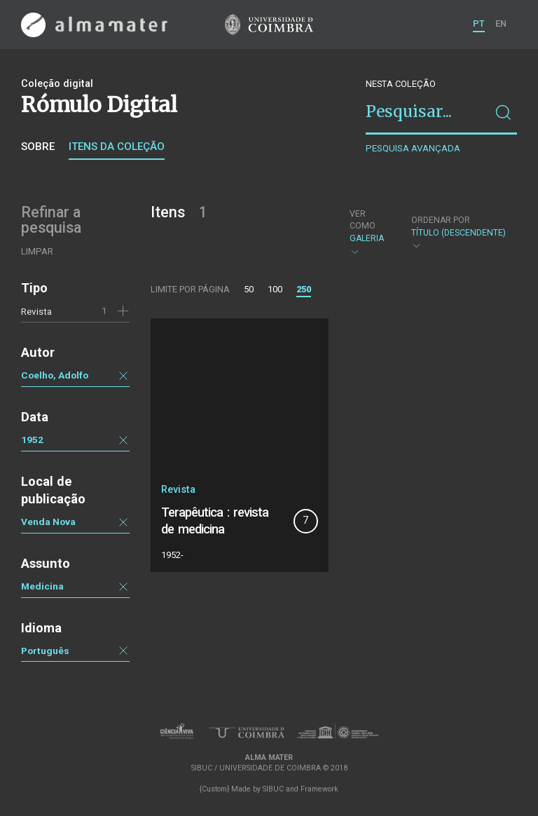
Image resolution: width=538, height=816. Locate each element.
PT (479, 23)
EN (500, 23)
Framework (319, 789)
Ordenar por (440, 220)
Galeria (368, 232)
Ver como (362, 220)
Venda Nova (48, 521)
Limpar (37, 251)
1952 (32, 439)
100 (275, 289)
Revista (36, 311)
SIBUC (273, 789)
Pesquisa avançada (413, 148)
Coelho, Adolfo (54, 375)
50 (249, 289)
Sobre (38, 146)
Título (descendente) (458, 233)
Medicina (42, 586)
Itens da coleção (117, 146)
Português (45, 650)
